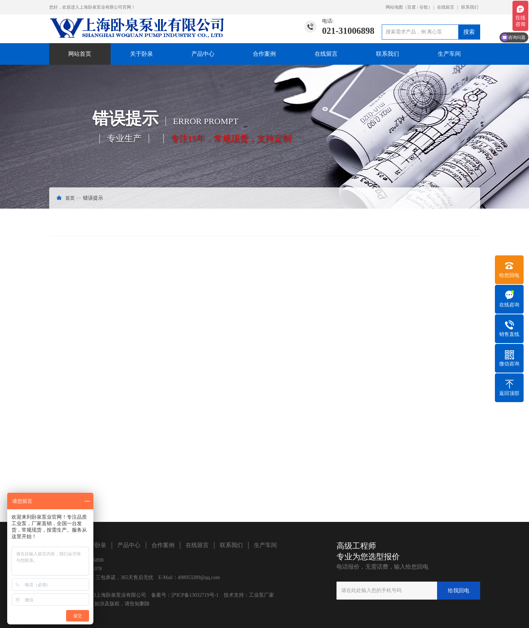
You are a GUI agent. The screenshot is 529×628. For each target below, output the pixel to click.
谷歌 (423, 7)
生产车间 (449, 54)
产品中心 (202, 54)
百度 (411, 7)
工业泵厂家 (261, 595)
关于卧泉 (141, 54)
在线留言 (445, 7)
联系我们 (469, 7)
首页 (70, 198)
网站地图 (394, 7)
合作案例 (264, 54)
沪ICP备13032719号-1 (194, 595)
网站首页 (79, 54)
